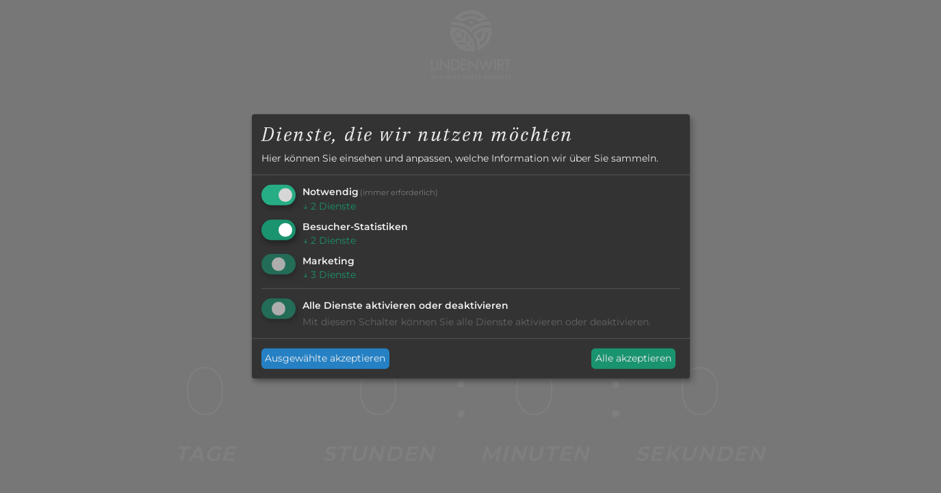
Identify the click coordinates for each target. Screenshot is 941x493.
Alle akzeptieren (633, 358)
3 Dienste (329, 274)
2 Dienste (329, 206)
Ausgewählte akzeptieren (325, 358)
